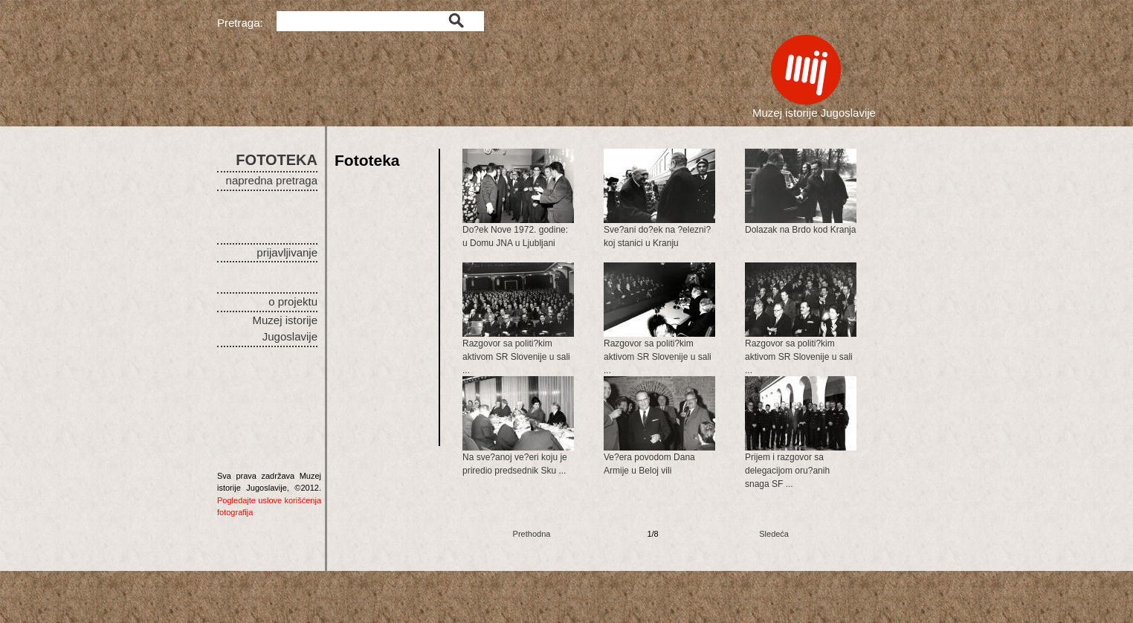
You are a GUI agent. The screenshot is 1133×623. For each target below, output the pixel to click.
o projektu (292, 301)
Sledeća (774, 533)
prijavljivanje (286, 252)
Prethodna (532, 533)
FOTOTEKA (276, 160)
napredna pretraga (271, 180)
